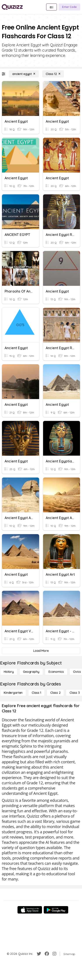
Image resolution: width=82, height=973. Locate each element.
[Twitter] (39, 953)
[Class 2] (55, 692)
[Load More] (41, 650)
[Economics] (56, 671)
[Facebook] (47, 953)
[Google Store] (56, 910)
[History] (8, 671)
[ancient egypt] (24, 73)
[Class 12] (53, 73)
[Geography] (31, 671)
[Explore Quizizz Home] (12, 7)
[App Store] (29, 910)
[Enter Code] (69, 6)
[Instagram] (54, 953)
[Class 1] (36, 692)
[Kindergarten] (13, 692)
